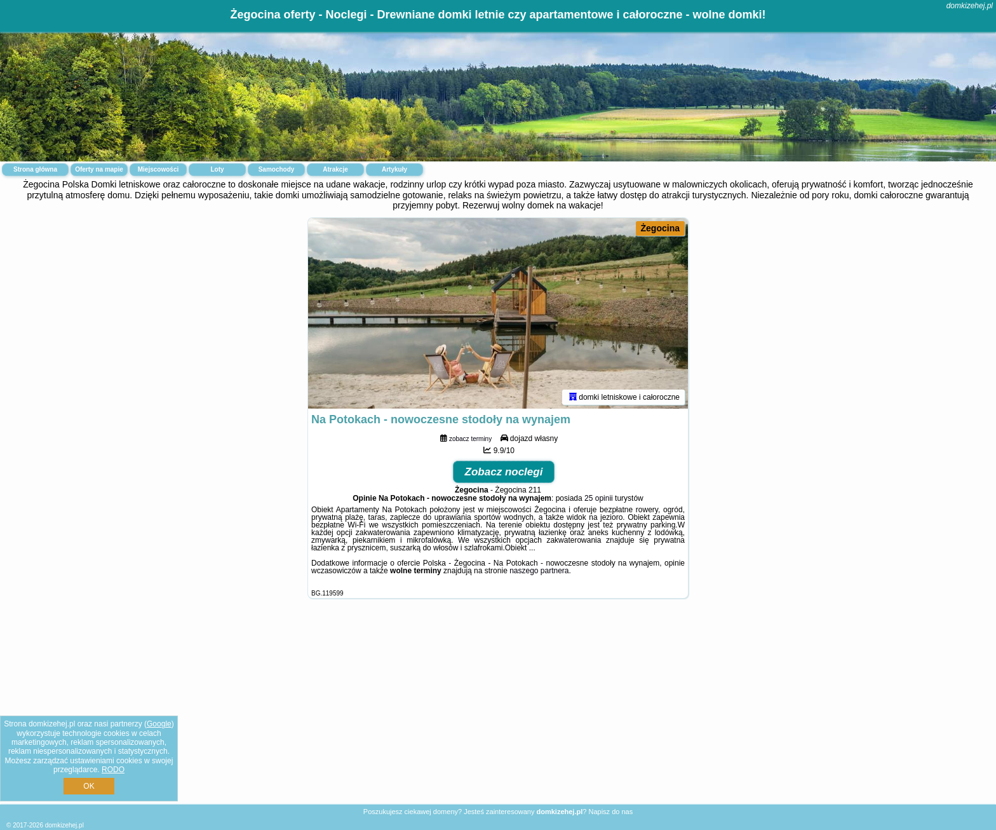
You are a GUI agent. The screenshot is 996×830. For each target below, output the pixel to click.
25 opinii (598, 498)
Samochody (277, 169)
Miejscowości (158, 169)
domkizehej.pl (969, 5)
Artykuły (394, 169)
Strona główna (35, 169)
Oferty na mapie (99, 169)
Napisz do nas (610, 811)
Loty (217, 169)
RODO (113, 769)
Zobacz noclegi (504, 472)
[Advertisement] (498, 711)
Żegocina (660, 228)
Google (159, 723)
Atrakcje (335, 169)
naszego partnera (539, 570)
